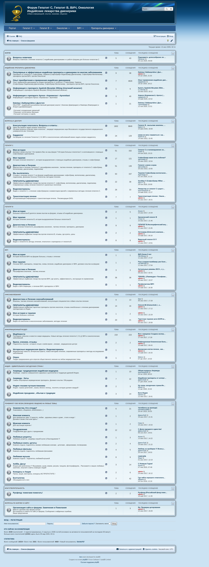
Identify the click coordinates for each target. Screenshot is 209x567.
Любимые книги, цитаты (25, 443)
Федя (140, 458)
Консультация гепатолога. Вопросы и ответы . (35, 125)
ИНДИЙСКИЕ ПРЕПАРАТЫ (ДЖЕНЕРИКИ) (20, 68)
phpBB (85, 559)
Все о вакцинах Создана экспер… (152, 334)
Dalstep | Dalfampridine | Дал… (150, 72)
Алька (140, 211)
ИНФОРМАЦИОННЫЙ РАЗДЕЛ (16, 329)
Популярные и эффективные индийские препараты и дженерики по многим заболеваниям (57, 72)
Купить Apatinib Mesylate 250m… (151, 88)
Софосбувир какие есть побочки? (152, 158)
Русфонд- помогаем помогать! (28, 493)
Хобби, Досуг (19, 464)
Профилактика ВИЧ (146, 284)
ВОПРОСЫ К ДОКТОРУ (13, 121)
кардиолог (142, 82)
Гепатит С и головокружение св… (151, 150)
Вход (6, 520)
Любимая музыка (21, 456)
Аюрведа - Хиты (21, 378)
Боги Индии (143, 393)
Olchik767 (80, 542)
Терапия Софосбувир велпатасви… (152, 173)
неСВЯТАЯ (142, 263)
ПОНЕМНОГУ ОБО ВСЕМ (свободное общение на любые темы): (31, 403)
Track (140, 151)
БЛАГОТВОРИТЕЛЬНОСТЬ (14, 488)
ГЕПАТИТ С (9, 145)
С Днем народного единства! (150, 429)
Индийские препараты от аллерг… (152, 378)
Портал (12, 28)
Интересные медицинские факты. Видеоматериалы (38, 349)
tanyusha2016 (143, 190)
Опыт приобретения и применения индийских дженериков (41, 80)
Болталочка (18, 478)
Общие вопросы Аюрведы (149, 370)
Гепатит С (27, 28)
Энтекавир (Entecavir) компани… (151, 232)
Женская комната (21, 415)
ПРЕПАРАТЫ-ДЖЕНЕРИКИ (26, 181)
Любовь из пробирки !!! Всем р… (151, 449)
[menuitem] (19, 36)
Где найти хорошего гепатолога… (151, 478)
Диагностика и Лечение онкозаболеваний (33, 299)
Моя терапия (19, 158)
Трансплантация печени (24, 196)
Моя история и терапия (24, 313)
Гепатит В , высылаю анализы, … (152, 125)
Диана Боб (142, 380)
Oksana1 (141, 59)
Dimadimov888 (143, 409)
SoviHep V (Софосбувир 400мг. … (151, 181)
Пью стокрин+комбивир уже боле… (152, 262)
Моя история (19, 150)
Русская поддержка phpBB (90, 562)
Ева (139, 299)
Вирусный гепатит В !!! (147, 239)
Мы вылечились (21, 173)
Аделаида (142, 175)
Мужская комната (21, 423)
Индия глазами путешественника (29, 386)
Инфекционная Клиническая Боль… (152, 342)
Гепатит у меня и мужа (147, 165)
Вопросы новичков (22, 57)
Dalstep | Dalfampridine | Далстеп (29, 103)
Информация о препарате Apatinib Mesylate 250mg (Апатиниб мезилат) (47, 88)
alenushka (142, 159)
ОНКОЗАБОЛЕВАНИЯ (13, 294)
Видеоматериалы (21, 189)
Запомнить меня (103, 523)
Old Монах (142, 256)
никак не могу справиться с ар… (151, 135)
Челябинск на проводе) (147, 408)
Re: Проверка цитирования (149, 507)
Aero (81, 557)
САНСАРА (142, 456)
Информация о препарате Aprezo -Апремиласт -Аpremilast (41, 95)
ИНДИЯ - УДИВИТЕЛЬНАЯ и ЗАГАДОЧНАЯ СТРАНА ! (24, 366)
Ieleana (140, 395)
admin (140, 74)
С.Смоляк (142, 90)
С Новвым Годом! (145, 464)
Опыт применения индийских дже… (152, 80)
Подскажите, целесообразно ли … (152, 57)
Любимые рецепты (22, 437)
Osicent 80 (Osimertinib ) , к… (149, 305)
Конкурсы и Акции (22, 472)
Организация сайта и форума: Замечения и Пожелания (40, 507)
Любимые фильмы (22, 449)
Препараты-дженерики (102, 28)
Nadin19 (141, 137)
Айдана (141, 479)
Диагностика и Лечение (24, 165)
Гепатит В (44, 28)
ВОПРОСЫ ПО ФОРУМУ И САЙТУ (17, 503)
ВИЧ (79, 28)
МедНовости (19, 334)
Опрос (16, 357)
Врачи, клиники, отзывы (25, 342)
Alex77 (140, 182)
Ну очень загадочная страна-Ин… (151, 385)
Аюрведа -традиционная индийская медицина (35, 371)
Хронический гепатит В (147, 217)
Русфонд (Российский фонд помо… (152, 492)
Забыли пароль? (88, 523)
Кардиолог (18, 135)
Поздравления (20, 429)
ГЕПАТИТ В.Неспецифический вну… (153, 224)
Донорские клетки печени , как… (151, 349)
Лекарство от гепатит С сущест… (151, 189)
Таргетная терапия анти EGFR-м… (152, 319)
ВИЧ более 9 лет (144, 254)
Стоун (140, 219)
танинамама (142, 104)
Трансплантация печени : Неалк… (152, 196)
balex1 (140, 127)
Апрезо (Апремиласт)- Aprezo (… (151, 95)
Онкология (62, 28)
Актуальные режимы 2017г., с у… (151, 269)
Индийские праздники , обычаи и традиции (34, 393)
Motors (140, 357)
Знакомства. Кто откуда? (25, 408)
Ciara (140, 423)
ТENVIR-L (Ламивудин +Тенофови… (152, 276)
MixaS (140, 387)
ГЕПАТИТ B (9, 207)
